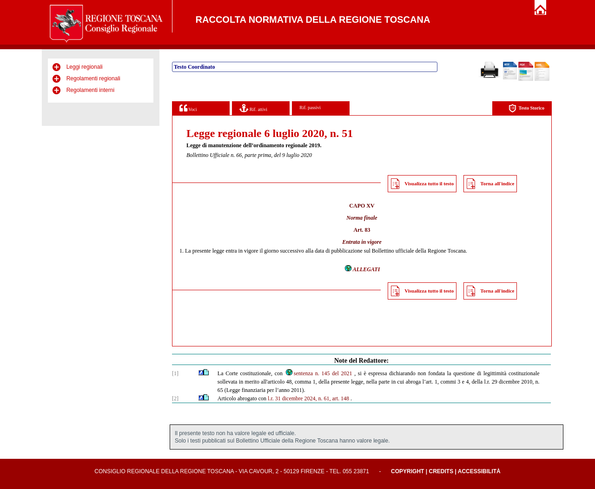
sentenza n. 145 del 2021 (318, 373)
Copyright (407, 471)
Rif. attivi (253, 108)
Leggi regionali (84, 67)
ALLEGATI (362, 269)
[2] (175, 398)
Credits (441, 471)
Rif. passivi (310, 107)
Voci (188, 108)
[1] (175, 373)
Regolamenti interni (90, 90)
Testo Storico (526, 108)
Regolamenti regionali (93, 78)
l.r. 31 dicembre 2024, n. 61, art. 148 (308, 398)
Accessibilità (479, 471)
